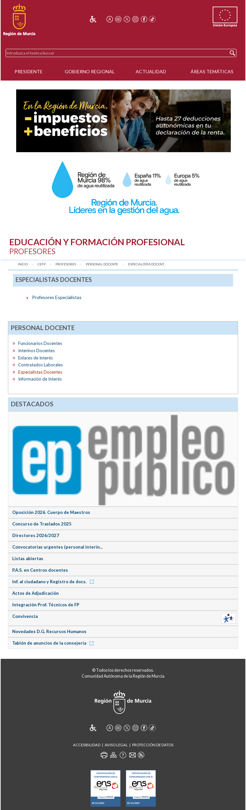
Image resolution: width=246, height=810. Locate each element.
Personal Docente (102, 264)
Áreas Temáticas (212, 71)
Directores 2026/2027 (35, 535)
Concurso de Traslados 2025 (42, 523)
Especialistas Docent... (147, 264)
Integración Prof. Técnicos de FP (45, 604)
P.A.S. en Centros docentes (40, 570)
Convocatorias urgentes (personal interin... (57, 547)
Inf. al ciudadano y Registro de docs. (54, 581)
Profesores (65, 264)
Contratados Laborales (40, 364)
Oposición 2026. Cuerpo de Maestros (51, 512)
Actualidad (151, 71)
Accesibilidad (86, 745)
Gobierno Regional (90, 71)
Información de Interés (40, 379)
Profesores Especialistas (57, 297)
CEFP (42, 264)
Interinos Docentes (36, 350)
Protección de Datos (152, 745)
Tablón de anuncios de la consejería (54, 643)
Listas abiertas (27, 558)
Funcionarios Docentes (40, 343)
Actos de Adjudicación (35, 593)
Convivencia (25, 616)
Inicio (23, 264)
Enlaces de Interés (35, 357)
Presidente (29, 71)
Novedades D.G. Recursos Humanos (49, 631)
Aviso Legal (116, 745)
